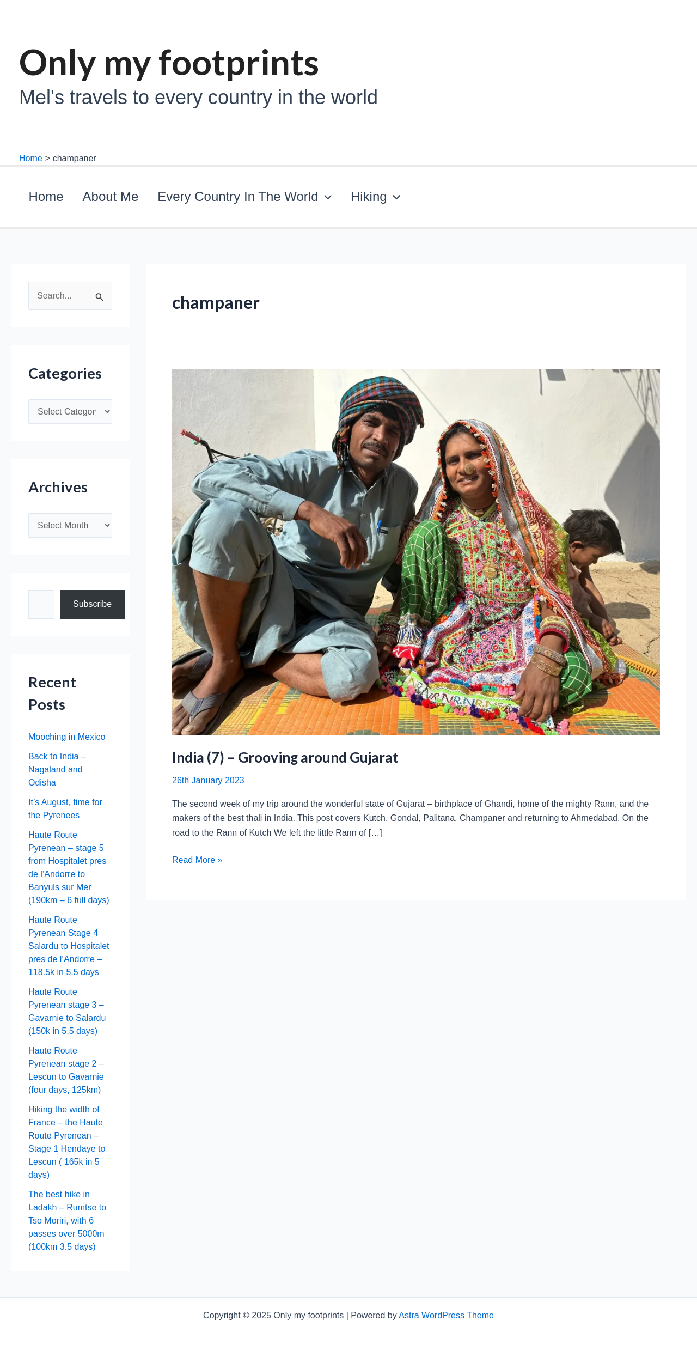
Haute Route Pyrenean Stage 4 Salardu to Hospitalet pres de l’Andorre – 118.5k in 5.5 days (68, 950)
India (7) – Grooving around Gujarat (285, 761)
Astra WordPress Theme (446, 1315)
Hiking (327, 198)
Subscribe (92, 608)
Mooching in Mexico (66, 741)
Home (39, 198)
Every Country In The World (211, 198)
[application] (290, 198)
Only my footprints (169, 61)
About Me (90, 198)
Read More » (197, 865)
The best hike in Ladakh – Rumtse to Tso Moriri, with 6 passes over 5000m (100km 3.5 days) (67, 1225)
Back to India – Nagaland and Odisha (57, 774)
